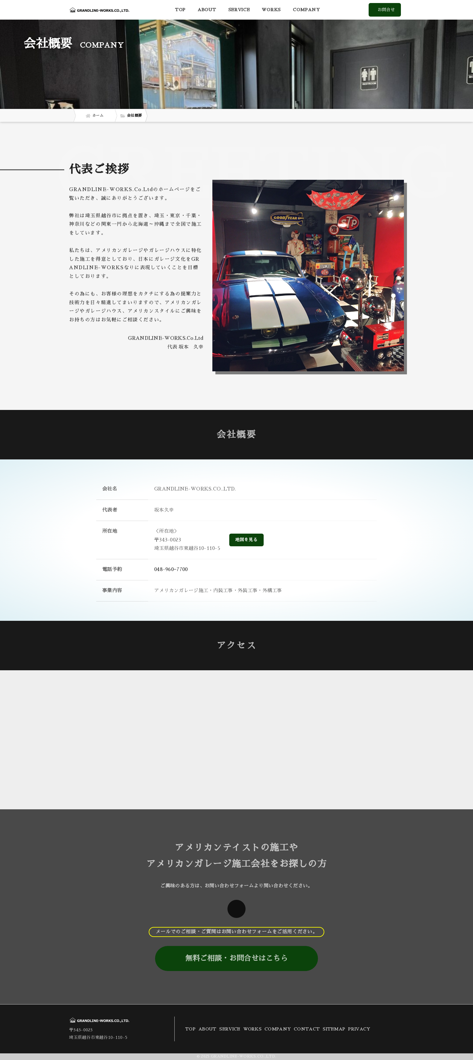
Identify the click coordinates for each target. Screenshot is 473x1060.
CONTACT (307, 1029)
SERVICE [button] (239, 10)
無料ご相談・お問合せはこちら (236, 958)
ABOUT (207, 10)
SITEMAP (334, 1029)
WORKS (271, 10)
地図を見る (246, 540)
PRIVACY (359, 1029)
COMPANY (306, 10)
